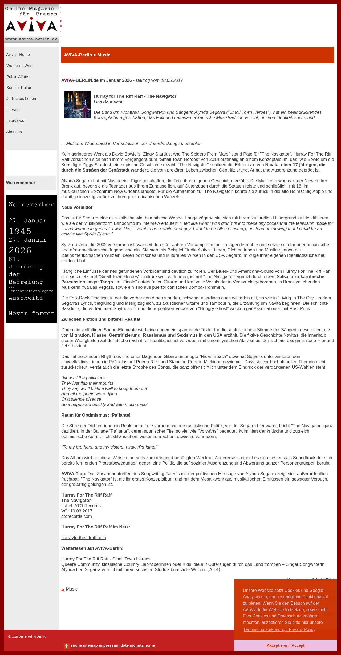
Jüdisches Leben (20, 98)
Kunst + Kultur (18, 88)
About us (13, 132)
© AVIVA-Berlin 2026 (27, 637)
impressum (109, 645)
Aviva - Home (17, 54)
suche (76, 645)
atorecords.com (76, 516)
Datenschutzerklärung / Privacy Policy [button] (279, 629)
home (149, 645)
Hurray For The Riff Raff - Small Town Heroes (106, 559)
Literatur (13, 110)
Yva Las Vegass (97, 287)
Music (72, 589)
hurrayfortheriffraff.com (83, 537)
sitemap (90, 645)
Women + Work (19, 65)
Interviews (14, 121)
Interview (151, 223)
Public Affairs (17, 77)
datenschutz (132, 645)
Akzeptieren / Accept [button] (285, 645)
